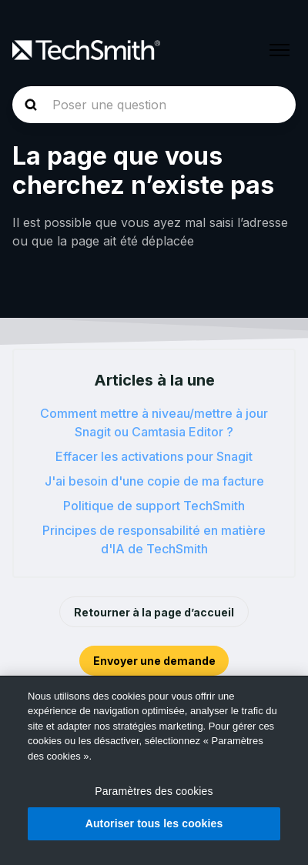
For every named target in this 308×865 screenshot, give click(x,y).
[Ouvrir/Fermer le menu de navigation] (279, 50)
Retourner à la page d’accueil (154, 612)
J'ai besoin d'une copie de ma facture (154, 481)
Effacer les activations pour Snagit (154, 456)
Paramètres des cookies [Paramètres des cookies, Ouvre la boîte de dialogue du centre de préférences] (154, 791)
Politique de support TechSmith (154, 505)
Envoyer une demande (154, 660)
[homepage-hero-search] (154, 104)
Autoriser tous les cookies (154, 823)
